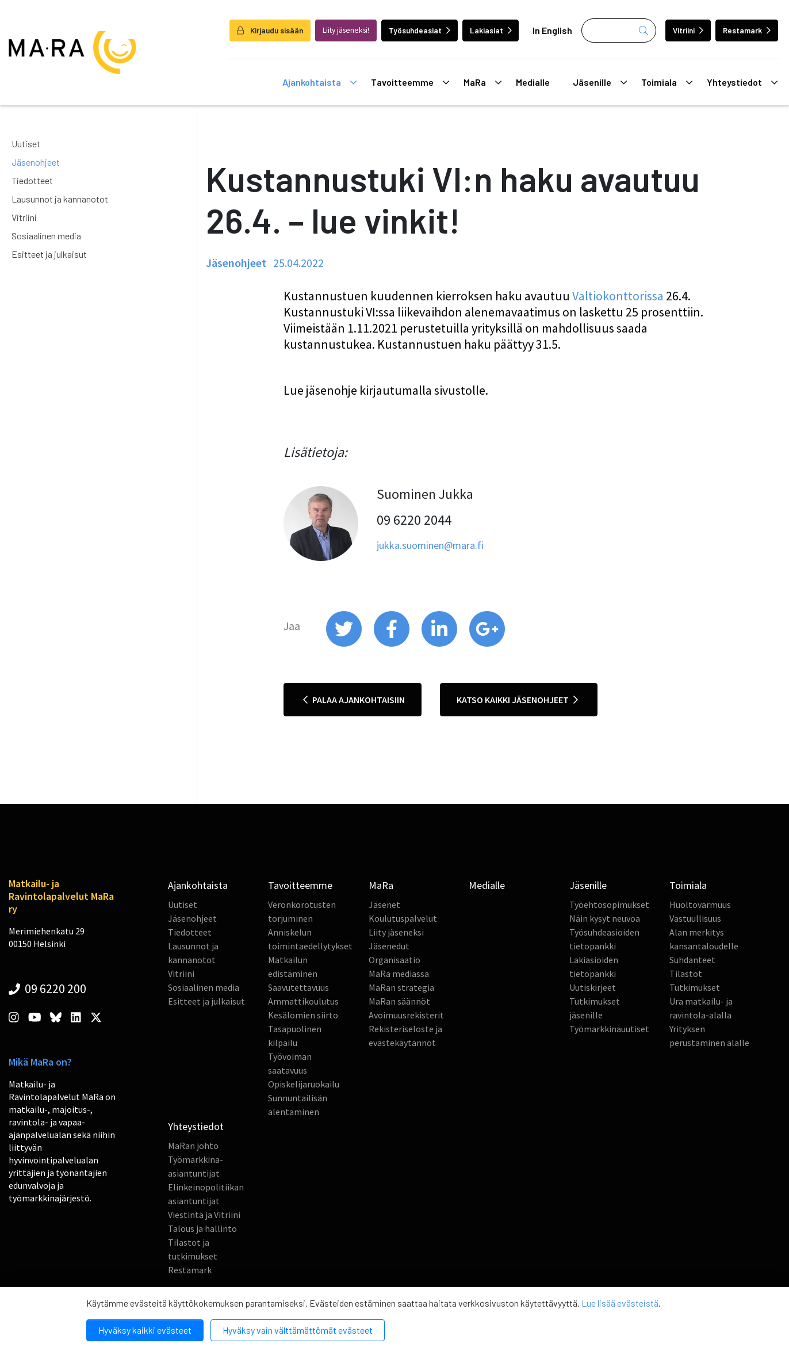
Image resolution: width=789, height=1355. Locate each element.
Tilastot (685, 973)
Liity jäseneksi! (346, 30)
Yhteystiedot (742, 82)
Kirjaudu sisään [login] (270, 30)
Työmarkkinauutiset (609, 1029)
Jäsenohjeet (36, 162)
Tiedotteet (32, 180)
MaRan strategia (401, 987)
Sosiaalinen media (46, 235)
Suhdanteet (692, 959)
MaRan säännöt (399, 1001)
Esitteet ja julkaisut (49, 254)
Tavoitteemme (410, 82)
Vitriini (688, 30)
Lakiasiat (491, 30)
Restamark (747, 30)
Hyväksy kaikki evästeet (144, 1330)
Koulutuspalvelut (403, 918)
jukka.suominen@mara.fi (430, 545)
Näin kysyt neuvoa (604, 918)
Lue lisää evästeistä (619, 1302)
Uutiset (26, 143)
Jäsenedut (389, 946)
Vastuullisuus (695, 918)
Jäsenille (600, 82)
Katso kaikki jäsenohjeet (517, 699)
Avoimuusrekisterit (406, 1015)
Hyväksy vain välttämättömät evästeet (298, 1330)
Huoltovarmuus (700, 904)
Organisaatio (394, 959)
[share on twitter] (345, 644)
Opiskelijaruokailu (303, 1084)
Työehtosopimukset (609, 904)
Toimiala (666, 82)
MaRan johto (193, 1145)
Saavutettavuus (298, 987)
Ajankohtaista (319, 82)
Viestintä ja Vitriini (204, 1214)
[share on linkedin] (440, 644)
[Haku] (618, 30)
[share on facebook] (392, 644)
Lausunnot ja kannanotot (60, 198)
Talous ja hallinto (202, 1228)
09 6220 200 (47, 988)
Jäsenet (384, 904)
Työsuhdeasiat (419, 30)
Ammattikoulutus (303, 1001)
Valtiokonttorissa (618, 296)
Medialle (533, 82)
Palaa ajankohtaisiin (354, 699)
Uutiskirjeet (592, 987)
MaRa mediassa (399, 973)
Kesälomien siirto (303, 1015)
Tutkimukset (694, 987)
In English (552, 30)
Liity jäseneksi (396, 932)
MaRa (482, 82)
